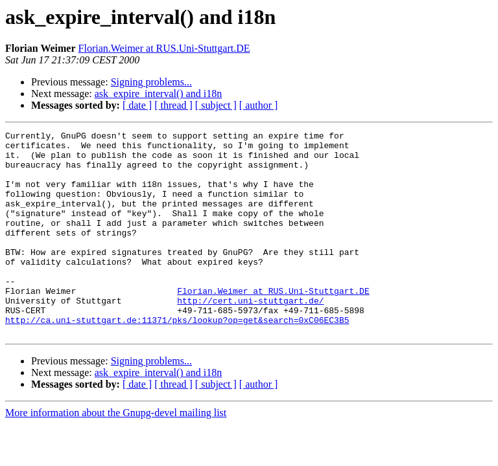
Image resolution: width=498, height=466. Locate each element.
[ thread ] (173, 105)
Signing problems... (151, 81)
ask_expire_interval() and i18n (158, 93)
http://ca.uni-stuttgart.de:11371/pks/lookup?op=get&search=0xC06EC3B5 (177, 358)
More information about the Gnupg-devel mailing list (115, 453)
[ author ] (258, 105)
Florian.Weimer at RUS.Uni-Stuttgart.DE (164, 48)
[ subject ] (216, 105)
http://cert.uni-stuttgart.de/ (250, 335)
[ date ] (137, 105)
